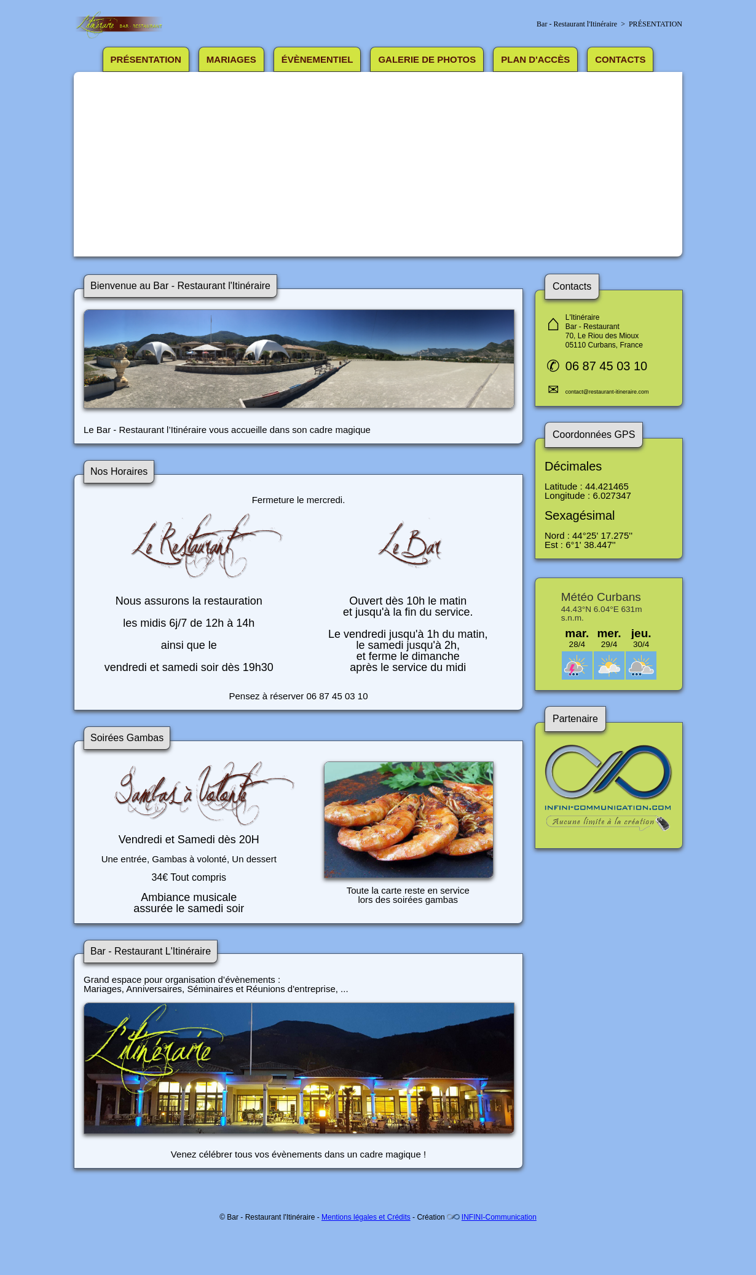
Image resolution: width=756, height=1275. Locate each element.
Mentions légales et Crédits (366, 1217)
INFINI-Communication (499, 1217)
